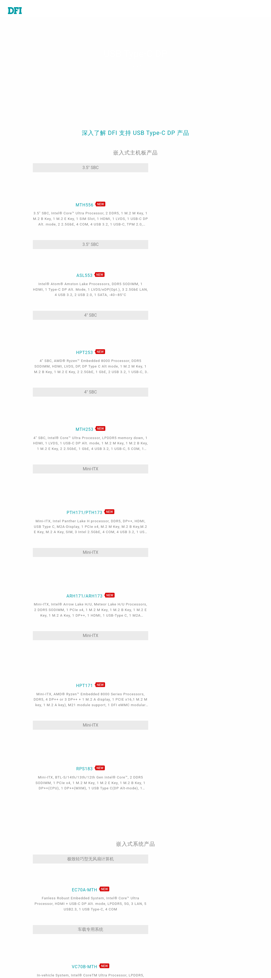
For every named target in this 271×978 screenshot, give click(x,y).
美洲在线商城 (156, 920)
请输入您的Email (227, 924)
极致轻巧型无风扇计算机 (64, 573)
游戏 (80, 895)
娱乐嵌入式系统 (199, 573)
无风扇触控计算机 (64, 708)
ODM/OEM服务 (90, 955)
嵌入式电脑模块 (23, 887)
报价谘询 (151, 887)
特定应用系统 (20, 902)
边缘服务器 (18, 917)
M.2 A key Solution (94, 963)
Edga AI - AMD (90, 940)
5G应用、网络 (89, 925)
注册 (147, 960)
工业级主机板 (20, 880)
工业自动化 (86, 880)
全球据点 (151, 895)
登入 (147, 952)
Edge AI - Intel (90, 932)
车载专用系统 (131, 573)
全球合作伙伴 (156, 927)
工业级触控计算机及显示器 (33, 910)
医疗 (80, 887)
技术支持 (151, 880)
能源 (80, 910)
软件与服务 (18, 925)
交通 (80, 902)
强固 (80, 917)
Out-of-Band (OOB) (94, 947)
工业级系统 (18, 895)
